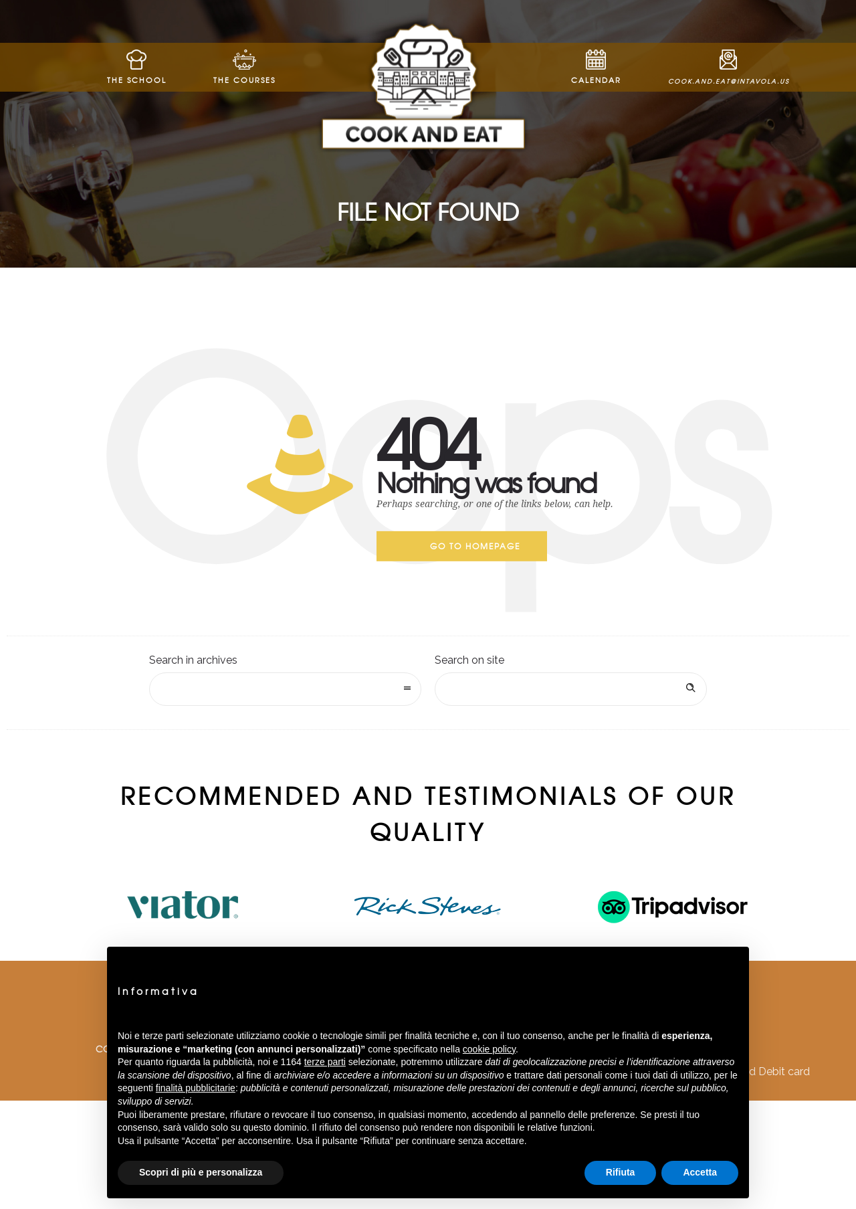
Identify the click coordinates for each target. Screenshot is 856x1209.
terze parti (325, 1061)
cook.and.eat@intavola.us (728, 68)
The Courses (244, 67)
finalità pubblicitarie (195, 1088)
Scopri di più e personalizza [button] (200, 1172)
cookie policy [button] (489, 1049)
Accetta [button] (700, 1172)
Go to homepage (475, 546)
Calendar (596, 67)
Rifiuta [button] (620, 1172)
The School (137, 67)
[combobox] (285, 689)
